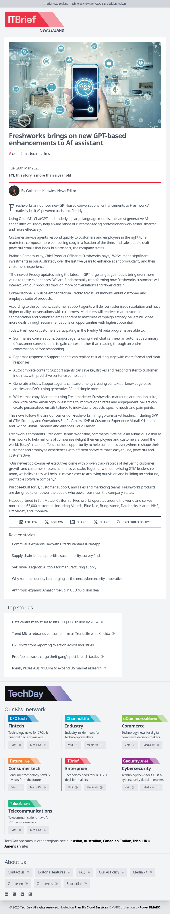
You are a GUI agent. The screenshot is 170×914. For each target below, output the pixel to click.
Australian (92, 840)
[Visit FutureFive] (16, 787)
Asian (77, 840)
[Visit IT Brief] (73, 787)
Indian (125, 840)
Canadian (111, 840)
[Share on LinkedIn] (78, 522)
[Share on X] (101, 522)
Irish (137, 840)
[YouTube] (22, 894)
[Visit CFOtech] (16, 745)
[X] (14, 894)
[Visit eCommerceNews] (130, 745)
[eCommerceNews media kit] (151, 745)
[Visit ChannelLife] (73, 745)
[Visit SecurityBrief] (130, 787)
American (12, 846)
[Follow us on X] (54, 522)
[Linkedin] (6, 894)
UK (144, 840)
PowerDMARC (150, 907)
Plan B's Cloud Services (91, 907)
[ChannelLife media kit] (95, 745)
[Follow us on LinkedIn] (28, 522)
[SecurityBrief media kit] (151, 787)
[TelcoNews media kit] (38, 830)
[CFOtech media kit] (38, 745)
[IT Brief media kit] (95, 787)
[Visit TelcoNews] (16, 830)
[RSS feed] (30, 894)
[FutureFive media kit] (38, 787)
